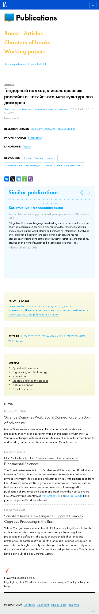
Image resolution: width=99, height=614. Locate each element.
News (8, 404)
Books (11, 33)
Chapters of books (27, 42)
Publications (36, 17)
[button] (9, 199)
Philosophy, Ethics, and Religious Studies (53, 129)
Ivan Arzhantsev (51, 496)
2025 (38, 336)
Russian (27, 146)
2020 (74, 336)
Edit (93, 610)
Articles (33, 33)
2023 (53, 336)
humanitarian (16, 310)
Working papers (24, 51)
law (52, 310)
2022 (60, 336)
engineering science (60, 306)
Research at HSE (37, 64)
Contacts (29, 604)
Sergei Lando (74, 496)
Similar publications (33, 192)
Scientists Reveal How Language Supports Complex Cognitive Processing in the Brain (43, 518)
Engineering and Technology (29, 372)
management (63, 310)
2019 (82, 336)
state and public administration (39, 314)
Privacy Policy (58, 604)
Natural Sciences (22, 385)
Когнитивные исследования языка (36, 207)
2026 (31, 336)
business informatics (20, 306)
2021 (67, 336)
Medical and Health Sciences (30, 380)
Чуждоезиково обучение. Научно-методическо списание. (37, 109)
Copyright (43, 604)
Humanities (19, 376)
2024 (45, 336)
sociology (14, 314)
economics (40, 306)
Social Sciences (21, 389)
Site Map (74, 604)
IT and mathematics (37, 310)
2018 (11, 341)
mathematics (80, 310)
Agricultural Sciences (25, 368)
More (19, 341)
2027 (24, 336)
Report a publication (15, 64)
